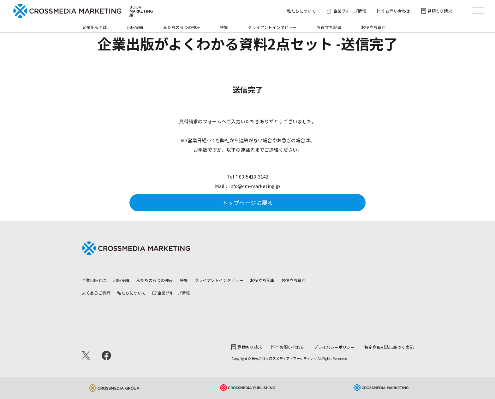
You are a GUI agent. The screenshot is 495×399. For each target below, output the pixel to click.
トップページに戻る (247, 202)
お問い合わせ (393, 11)
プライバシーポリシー (334, 347)
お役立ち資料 (373, 27)
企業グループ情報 (346, 11)
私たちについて (301, 11)
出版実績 (135, 27)
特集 (224, 27)
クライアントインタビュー (272, 27)
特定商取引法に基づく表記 (389, 347)
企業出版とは (94, 27)
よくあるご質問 (96, 293)
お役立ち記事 (329, 27)
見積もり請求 (436, 11)
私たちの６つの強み (181, 27)
